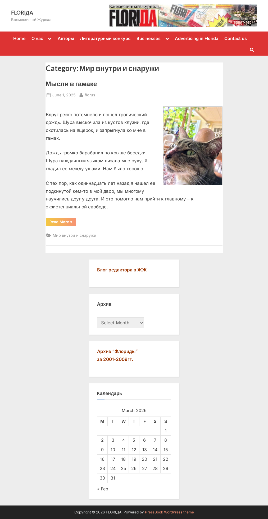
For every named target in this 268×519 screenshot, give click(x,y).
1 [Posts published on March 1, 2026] (166, 430)
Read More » (62, 222)
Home (19, 38)
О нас (37, 38)
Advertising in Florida (196, 38)
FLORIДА (22, 12)
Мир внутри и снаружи (74, 235)
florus (90, 94)
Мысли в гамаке (71, 83)
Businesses (149, 38)
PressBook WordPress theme (169, 512)
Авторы (66, 38)
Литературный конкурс (105, 38)
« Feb (102, 488)
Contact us (235, 38)
